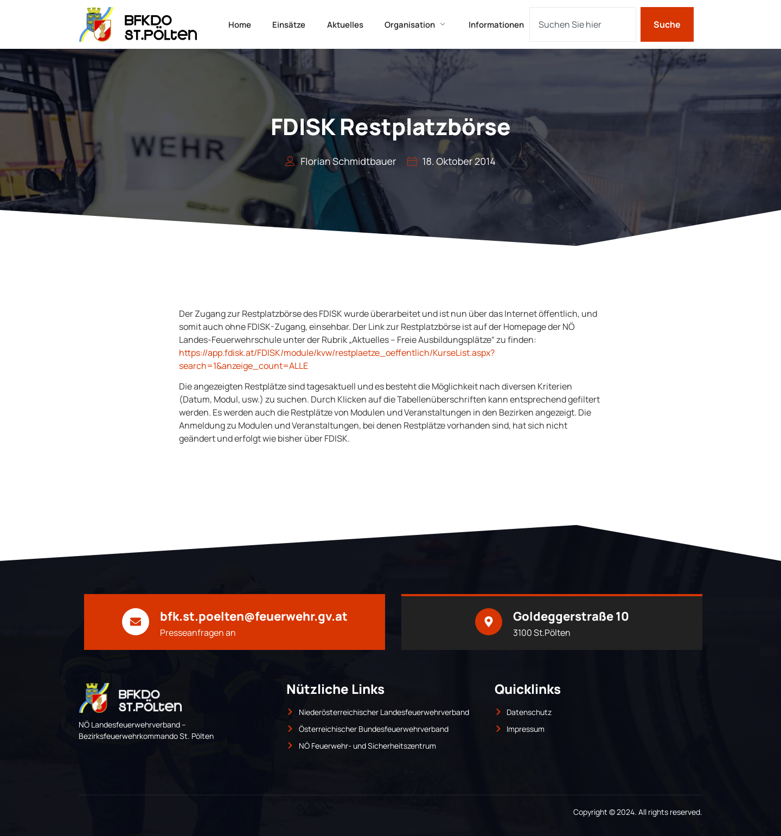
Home (239, 24)
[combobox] (582, 24)
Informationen (496, 24)
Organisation (416, 24)
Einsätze (288, 24)
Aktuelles (345, 24)
